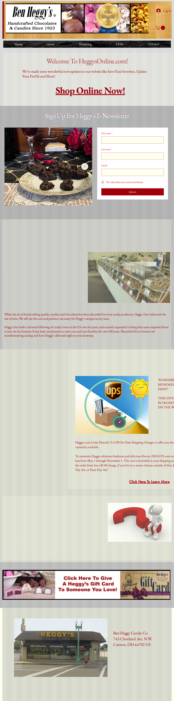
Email (104, 165)
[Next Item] (84, 166)
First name (107, 133)
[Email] (132, 172)
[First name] (132, 140)
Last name (106, 149)
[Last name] (132, 156)
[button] (161, 28)
